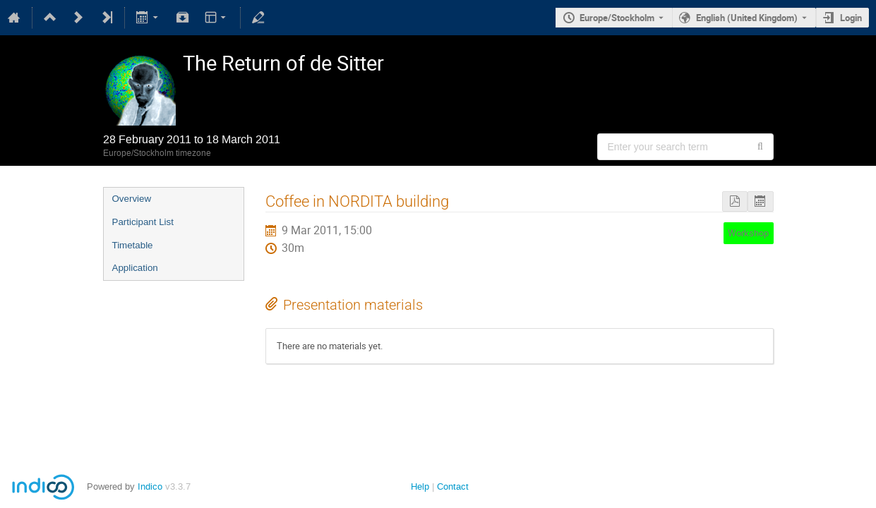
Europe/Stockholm (617, 17)
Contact (453, 486)
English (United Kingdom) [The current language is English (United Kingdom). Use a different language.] (747, 17)
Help (420, 486)
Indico (150, 486)
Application (135, 267)
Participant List (143, 222)
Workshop (748, 232)
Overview (132, 198)
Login (851, 17)
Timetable (132, 245)
